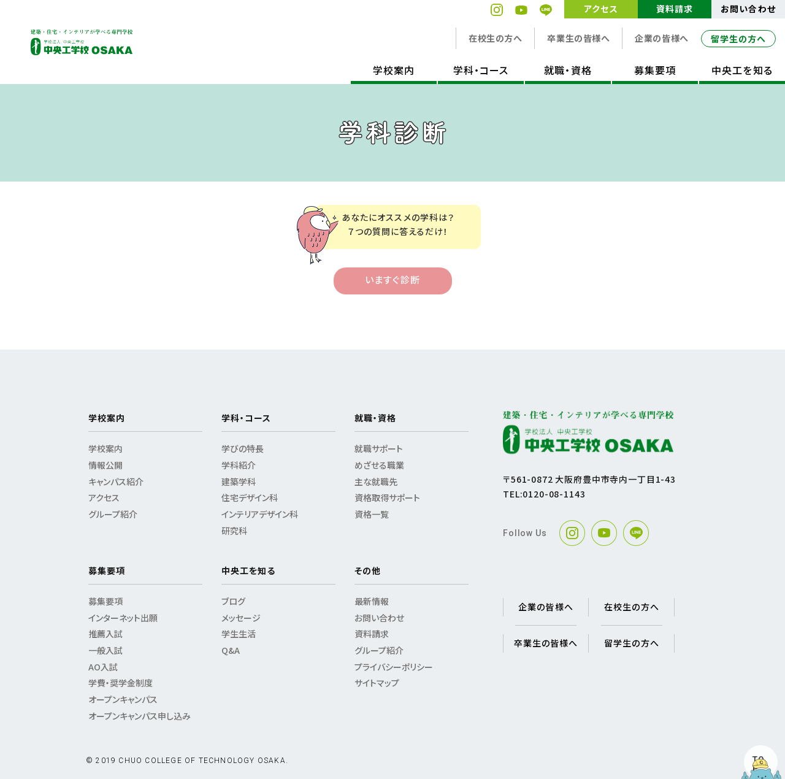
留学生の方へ (738, 39)
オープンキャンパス (123, 699)
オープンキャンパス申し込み (139, 716)
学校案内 (394, 70)
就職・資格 (567, 70)
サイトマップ (376, 683)
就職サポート (378, 448)
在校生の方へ (495, 38)
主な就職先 (375, 481)
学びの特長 (242, 448)
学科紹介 (238, 465)
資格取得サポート (387, 497)
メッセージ (241, 618)
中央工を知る (741, 70)
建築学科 (238, 481)
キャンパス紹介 (116, 481)
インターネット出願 (123, 618)
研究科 (234, 530)
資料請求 (674, 8)
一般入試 (105, 650)
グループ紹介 (112, 514)
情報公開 (105, 465)
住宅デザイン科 (249, 497)
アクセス (601, 8)
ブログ (233, 601)
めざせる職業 (379, 465)
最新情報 (371, 601)
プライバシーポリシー (393, 667)
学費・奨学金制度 (120, 683)
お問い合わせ (748, 8)
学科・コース (480, 70)
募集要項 (655, 70)
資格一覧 (371, 514)
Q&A (230, 650)
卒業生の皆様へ (578, 38)
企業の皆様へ (661, 38)
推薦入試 (105, 633)
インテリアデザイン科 (259, 514)
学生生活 (238, 633)
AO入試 (103, 667)
